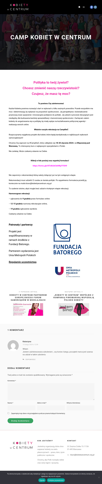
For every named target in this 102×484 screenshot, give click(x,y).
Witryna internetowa (73, 403)
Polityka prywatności (56, 480)
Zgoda (42, 480)
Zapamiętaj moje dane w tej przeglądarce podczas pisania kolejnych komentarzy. (38, 413)
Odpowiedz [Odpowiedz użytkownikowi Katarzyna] (31, 359)
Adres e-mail (42, 403)
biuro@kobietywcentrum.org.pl (39, 183)
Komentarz (12, 381)
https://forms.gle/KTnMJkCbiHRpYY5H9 (51, 166)
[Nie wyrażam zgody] (99, 477)
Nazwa (10, 403)
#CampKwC (34, 143)
